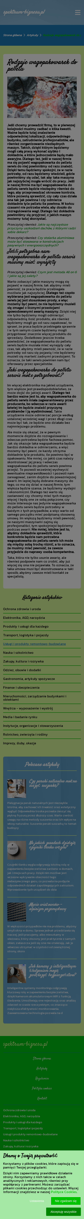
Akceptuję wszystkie (64, 1211)
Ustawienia (37, 1201)
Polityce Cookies (64, 1191)
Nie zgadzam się (66, 1201)
